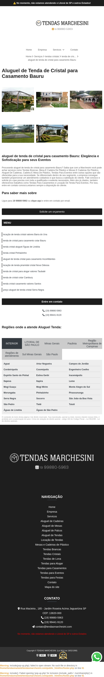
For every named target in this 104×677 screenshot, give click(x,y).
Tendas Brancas (52, 549)
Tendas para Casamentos (52, 568)
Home (29, 50)
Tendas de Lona (52, 558)
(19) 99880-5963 (51, 310)
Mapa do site (52, 587)
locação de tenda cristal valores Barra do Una (25, 234)
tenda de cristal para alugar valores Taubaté (24, 271)
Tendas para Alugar (52, 563)
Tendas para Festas (52, 577)
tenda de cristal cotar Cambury (18, 277)
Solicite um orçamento (52, 211)
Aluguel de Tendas (52, 535)
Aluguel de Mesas (52, 525)
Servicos (57, 50)
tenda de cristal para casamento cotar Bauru (24, 240)
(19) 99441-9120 (51, 315)
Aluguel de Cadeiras (51, 521)
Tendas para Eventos (52, 572)
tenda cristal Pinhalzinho (15, 253)
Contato (74, 50)
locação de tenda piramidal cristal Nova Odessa (26, 265)
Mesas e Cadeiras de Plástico (52, 544)
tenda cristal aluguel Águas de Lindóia (21, 247)
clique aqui (36, 201)
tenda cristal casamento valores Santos (22, 283)
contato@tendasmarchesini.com (52, 626)
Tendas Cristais (52, 554)
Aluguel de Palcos (52, 530)
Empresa (42, 50)
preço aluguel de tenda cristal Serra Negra (23, 290)
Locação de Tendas (52, 539)
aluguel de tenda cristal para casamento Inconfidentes (29, 259)
